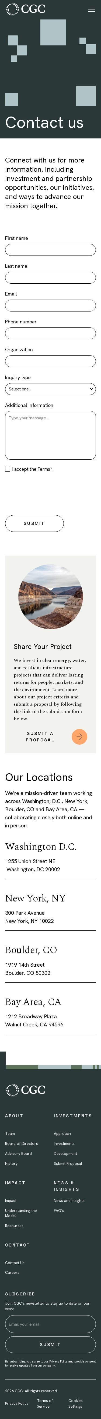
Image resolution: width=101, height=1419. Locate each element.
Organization (19, 349)
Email (11, 294)
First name (16, 238)
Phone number (21, 322)
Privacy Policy (16, 1403)
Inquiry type (18, 377)
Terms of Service (45, 1403)
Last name (16, 266)
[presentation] (46, 492)
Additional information (29, 405)
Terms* (44, 469)
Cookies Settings (75, 1403)
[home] (25, 9)
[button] (90, 9)
